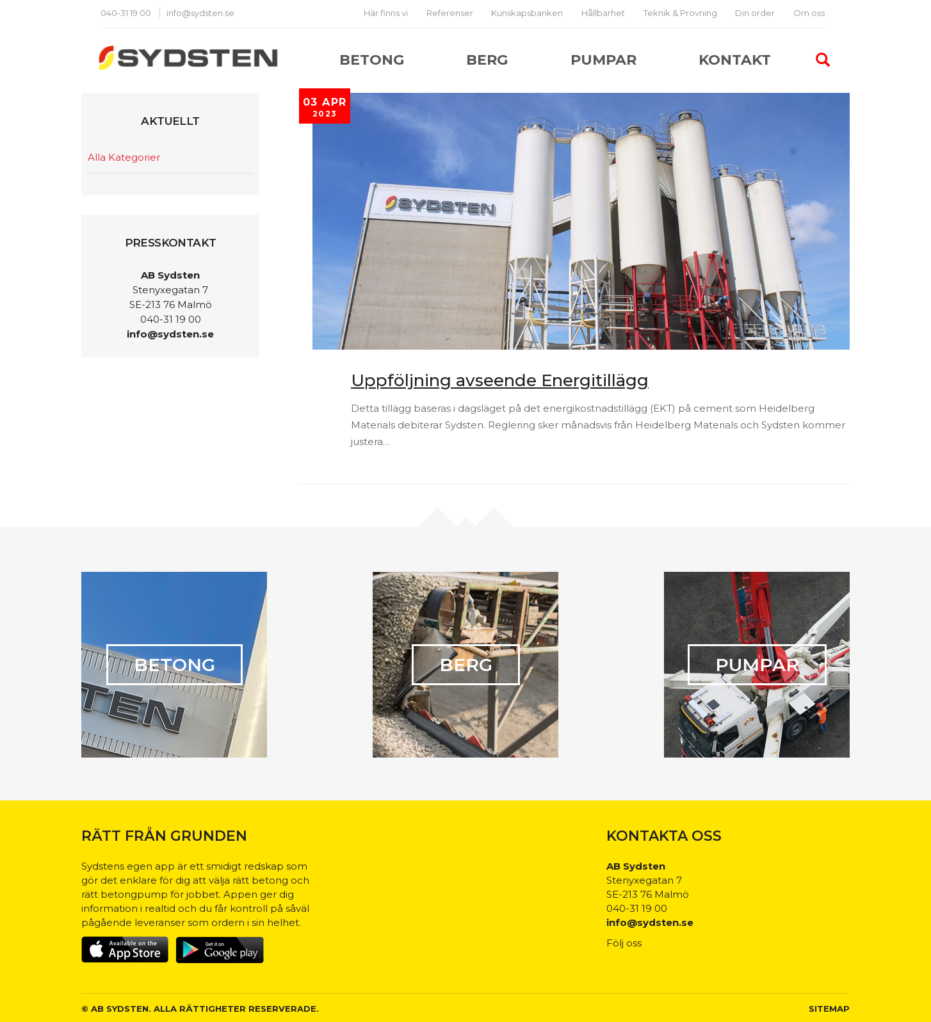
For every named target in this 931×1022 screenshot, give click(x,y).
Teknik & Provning (680, 13)
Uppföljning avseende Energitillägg (500, 380)
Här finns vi (386, 13)
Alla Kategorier (124, 157)
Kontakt (735, 60)
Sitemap (829, 1008)
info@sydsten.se (200, 13)
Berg (487, 60)
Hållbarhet (603, 13)
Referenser (449, 13)
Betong (371, 60)
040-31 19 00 (127, 13)
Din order (755, 13)
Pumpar (603, 60)
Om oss (809, 13)
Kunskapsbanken (527, 13)
